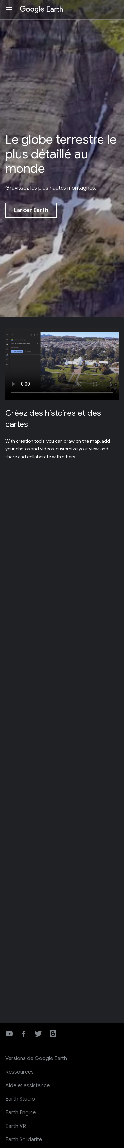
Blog (53, 1034)
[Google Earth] (41, 9)
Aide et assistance (27, 1085)
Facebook (24, 1034)
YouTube (9, 1034)
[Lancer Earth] (31, 210)
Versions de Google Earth (36, 1058)
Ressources (19, 1072)
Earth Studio (20, 1099)
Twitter (38, 1034)
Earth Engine (20, 1112)
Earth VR (15, 1126)
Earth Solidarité (23, 1139)
